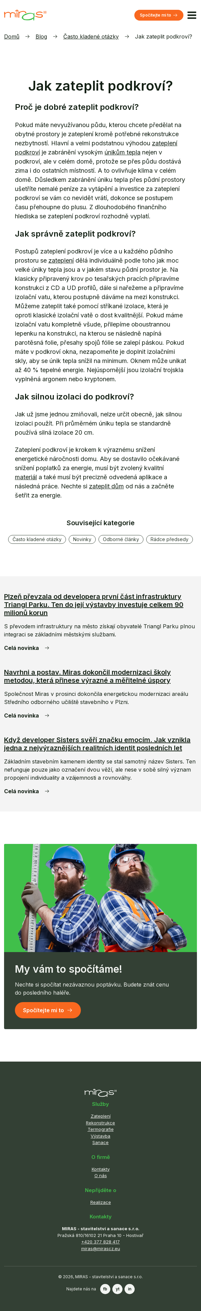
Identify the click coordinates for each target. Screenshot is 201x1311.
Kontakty (101, 1169)
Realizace (100, 1202)
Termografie (101, 1129)
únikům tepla (122, 152)
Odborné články (121, 539)
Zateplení (101, 1116)
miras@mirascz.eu (100, 1248)
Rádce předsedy (169, 539)
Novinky (82, 539)
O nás (100, 1175)
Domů (11, 36)
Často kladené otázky (91, 36)
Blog (41, 36)
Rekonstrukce (100, 1122)
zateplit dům (106, 486)
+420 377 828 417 (100, 1241)
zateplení (61, 260)
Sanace (100, 1142)
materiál (26, 477)
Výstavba (100, 1136)
